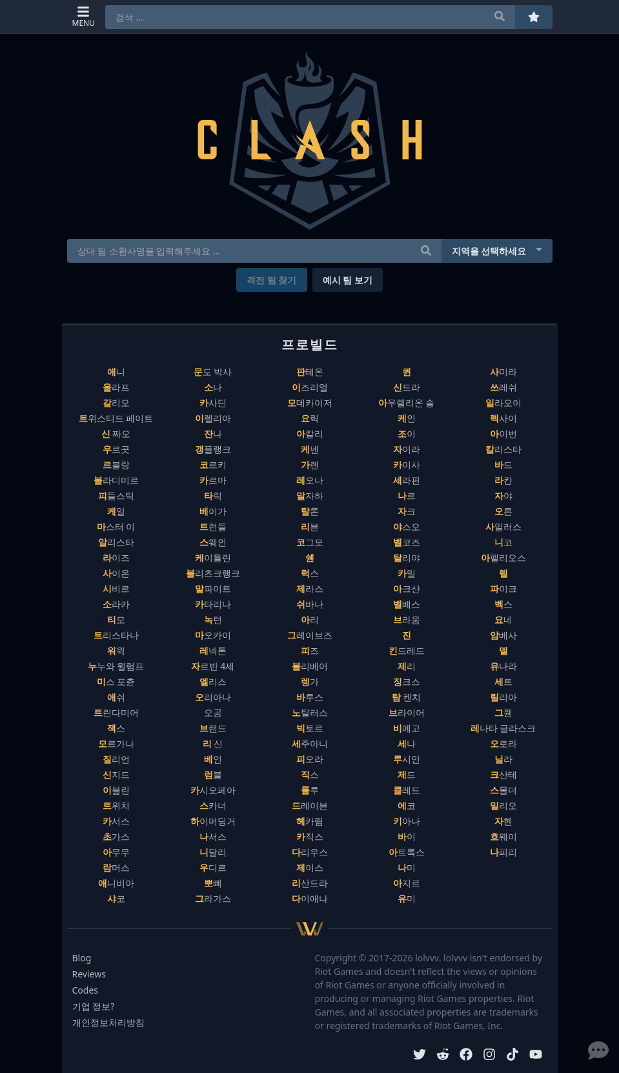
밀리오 (503, 805)
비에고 (406, 728)
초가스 (116, 836)
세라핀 (406, 480)
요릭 (310, 418)
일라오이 (503, 402)
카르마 (213, 480)
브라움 (406, 619)
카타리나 (213, 604)
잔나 (213, 433)
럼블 (213, 774)
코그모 (309, 542)
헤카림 (309, 821)
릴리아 (503, 697)
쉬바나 (309, 604)
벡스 (503, 604)
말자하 (309, 495)
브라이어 (407, 712)
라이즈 (116, 557)
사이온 (116, 573)
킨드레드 (407, 650)
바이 (407, 836)
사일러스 (503, 526)
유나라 (503, 666)
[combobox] (310, 17)
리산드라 (310, 883)
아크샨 (406, 588)
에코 (407, 805)
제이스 (309, 867)
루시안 (406, 759)
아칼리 (309, 433)
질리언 (116, 759)
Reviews (89, 974)
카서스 (116, 821)
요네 (503, 619)
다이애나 (310, 898)
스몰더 (503, 790)
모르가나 (116, 743)
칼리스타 (503, 449)
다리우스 (310, 852)
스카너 (213, 805)
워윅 (116, 650)
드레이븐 (310, 805)
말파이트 (213, 588)
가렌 (310, 464)
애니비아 (116, 883)
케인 (407, 418)
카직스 (309, 836)
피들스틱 (116, 495)
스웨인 (213, 542)
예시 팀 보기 (347, 280)
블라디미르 (116, 480)
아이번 (503, 433)
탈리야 (406, 557)
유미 (407, 898)
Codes (85, 990)
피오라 (309, 759)
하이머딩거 (213, 821)
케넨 (310, 449)
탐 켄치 (406, 697)
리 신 (213, 743)
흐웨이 (503, 836)
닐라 (503, 759)
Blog (82, 958)
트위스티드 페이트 (116, 418)
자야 (503, 495)
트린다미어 (116, 712)
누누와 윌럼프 (116, 666)
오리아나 (213, 697)
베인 (213, 759)
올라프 (116, 387)
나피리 (503, 852)
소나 (213, 387)
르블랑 (116, 464)
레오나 (309, 480)
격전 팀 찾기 (271, 280)
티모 (116, 619)
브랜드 (213, 728)
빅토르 (309, 728)
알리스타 (116, 542)
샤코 (116, 898)
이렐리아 (213, 418)
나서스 (213, 836)
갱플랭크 (213, 449)
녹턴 (213, 619)
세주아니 (310, 743)
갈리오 (116, 402)
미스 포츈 (116, 681)
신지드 (116, 774)
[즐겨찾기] (534, 17)
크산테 (503, 774)
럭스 (310, 573)
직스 (310, 774)
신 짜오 (116, 433)
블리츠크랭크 (213, 573)
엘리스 (213, 681)
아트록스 (407, 852)
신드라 (406, 387)
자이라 (406, 449)
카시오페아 (213, 790)
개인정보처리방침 (108, 1022)
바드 (503, 464)
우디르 (213, 867)
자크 (407, 511)
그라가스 (213, 898)
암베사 (503, 635)
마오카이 (213, 635)
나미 (407, 867)
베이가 (213, 511)
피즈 (310, 650)
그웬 (503, 712)
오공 (213, 712)
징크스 (406, 681)
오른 (503, 511)
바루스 (309, 697)
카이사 (406, 464)
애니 (116, 371)
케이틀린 (213, 557)
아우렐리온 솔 (406, 402)
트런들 (213, 526)
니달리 (213, 852)
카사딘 (213, 402)
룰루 (310, 790)
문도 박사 (213, 371)
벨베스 (406, 604)
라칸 (503, 480)
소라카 (116, 604)
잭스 (116, 728)
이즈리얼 (310, 387)
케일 (116, 511)
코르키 (213, 464)
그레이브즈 (309, 635)
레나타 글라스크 (503, 728)
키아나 (406, 821)
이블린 (116, 790)
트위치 (116, 805)
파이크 (503, 588)
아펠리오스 (503, 557)
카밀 (407, 573)
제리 (407, 666)
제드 (407, 774)
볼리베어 (310, 666)
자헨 (503, 821)
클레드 (406, 790)
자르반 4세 (213, 666)
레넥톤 (213, 650)
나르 (407, 495)
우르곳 (116, 449)
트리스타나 (116, 635)
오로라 (503, 743)
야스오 (406, 526)
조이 (407, 433)
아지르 (406, 883)
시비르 (116, 588)
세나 (407, 743)
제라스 (309, 588)
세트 (503, 681)
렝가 (310, 681)
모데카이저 (309, 402)
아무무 (116, 852)
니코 (503, 542)
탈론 (310, 511)
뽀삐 (213, 883)
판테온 (309, 371)
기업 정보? (93, 1006)
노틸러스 (310, 712)
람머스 (116, 867)
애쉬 (116, 697)
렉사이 (503, 418)
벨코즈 (406, 542)
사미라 (503, 371)
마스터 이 (116, 526)
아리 (310, 619)
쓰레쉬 (503, 387)
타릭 (213, 495)
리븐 (310, 526)
